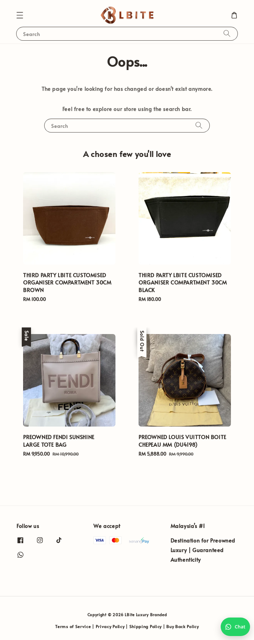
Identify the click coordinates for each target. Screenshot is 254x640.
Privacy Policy (110, 626)
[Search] (227, 33)
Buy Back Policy (182, 626)
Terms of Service (73, 626)
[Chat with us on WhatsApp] (235, 627)
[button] (20, 15)
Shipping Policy (145, 626)
